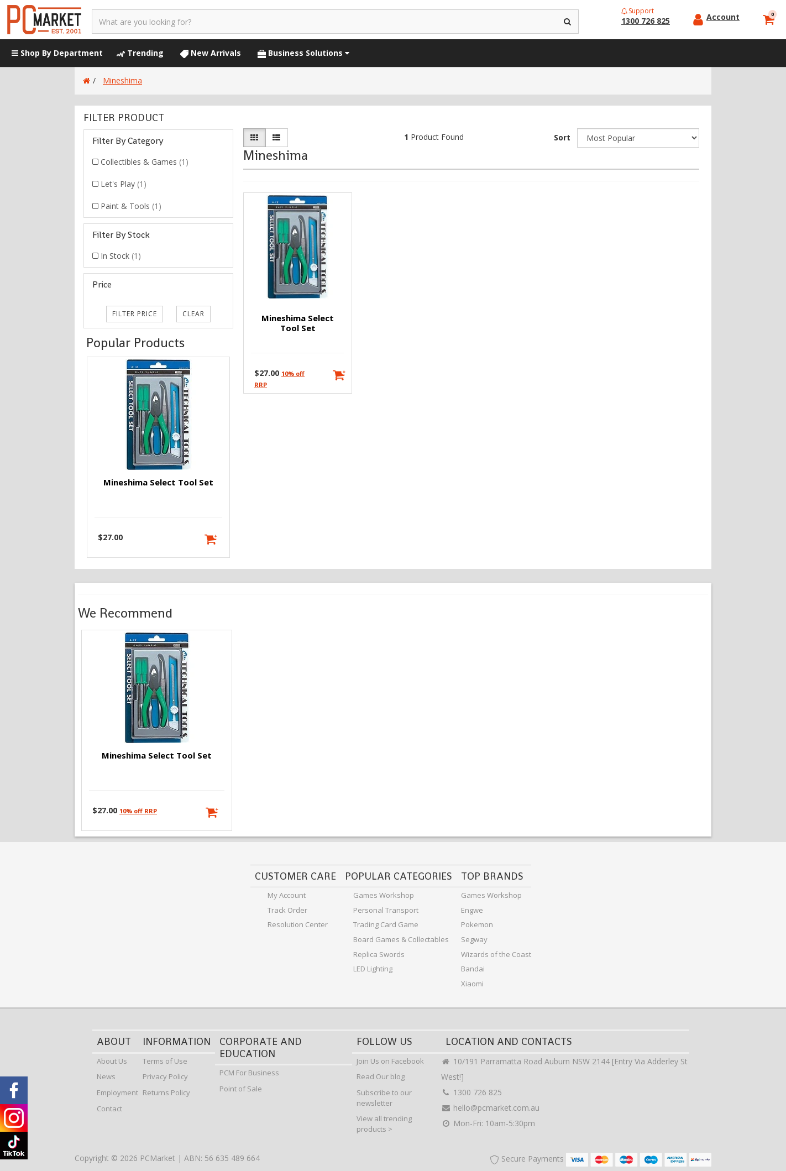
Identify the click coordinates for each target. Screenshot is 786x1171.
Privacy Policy (165, 1076)
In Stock (121, 255)
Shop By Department (57, 53)
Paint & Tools (131, 206)
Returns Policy (166, 1092)
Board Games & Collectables (401, 939)
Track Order (287, 910)
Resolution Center (298, 924)
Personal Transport (385, 910)
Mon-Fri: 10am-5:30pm (488, 1123)
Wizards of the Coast (496, 954)
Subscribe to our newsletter (384, 1098)
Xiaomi (472, 984)
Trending (140, 53)
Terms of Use (165, 1061)
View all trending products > (384, 1124)
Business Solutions (303, 53)
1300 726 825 (471, 1092)
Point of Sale (240, 1089)
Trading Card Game (385, 924)
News (106, 1076)
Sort (562, 137)
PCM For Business (249, 1073)
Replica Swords (379, 954)
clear (193, 313)
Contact (109, 1109)
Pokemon (477, 924)
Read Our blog (381, 1076)
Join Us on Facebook (390, 1061)
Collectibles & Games (144, 161)
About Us (112, 1061)
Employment (117, 1092)
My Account (287, 895)
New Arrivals (210, 53)
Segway (474, 939)
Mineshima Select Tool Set (158, 482)
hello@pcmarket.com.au (490, 1107)
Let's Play (123, 184)
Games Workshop (383, 895)
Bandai (473, 969)
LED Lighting (372, 969)
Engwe (472, 910)
